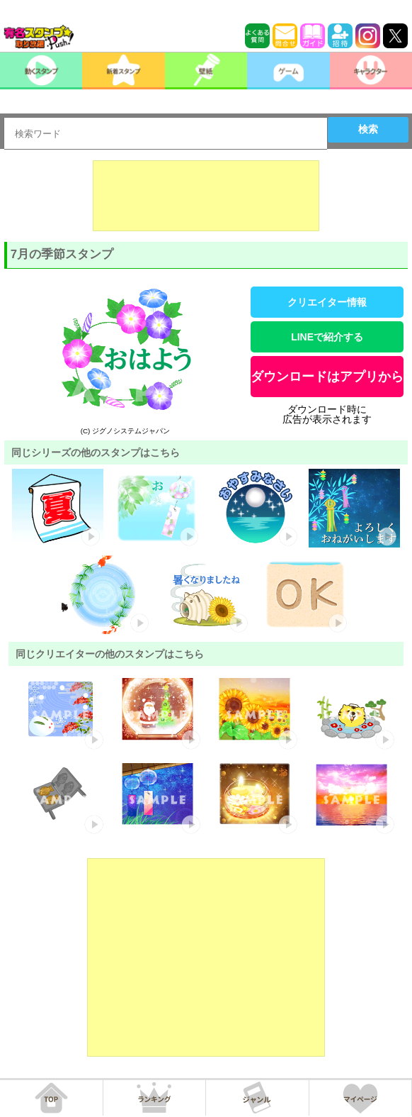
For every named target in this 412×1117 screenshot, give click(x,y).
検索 (368, 129)
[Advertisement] (206, 195)
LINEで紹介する (327, 337)
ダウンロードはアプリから (327, 376)
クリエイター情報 (327, 302)
